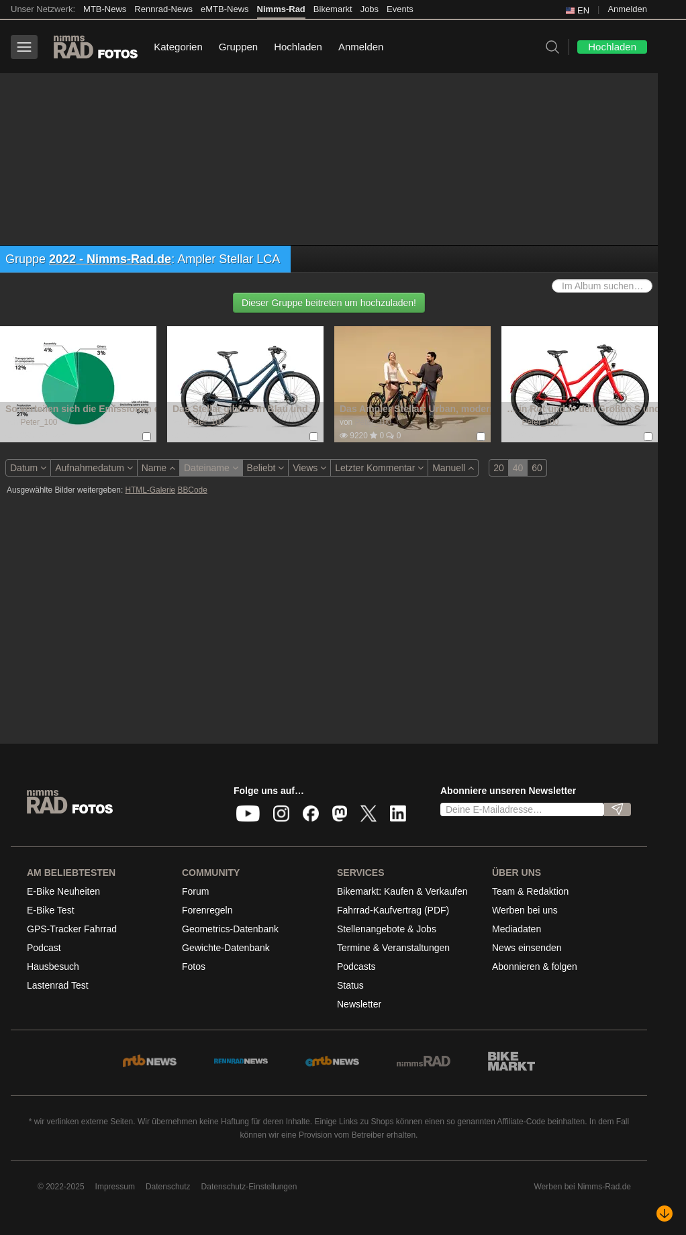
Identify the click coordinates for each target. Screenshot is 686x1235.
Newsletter (359, 1004)
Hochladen (298, 46)
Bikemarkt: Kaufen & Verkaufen (402, 891)
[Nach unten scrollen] (664, 1213)
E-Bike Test (51, 910)
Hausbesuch (53, 966)
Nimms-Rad (281, 9)
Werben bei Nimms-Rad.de (583, 1186)
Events (400, 9)
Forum (195, 891)
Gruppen (238, 46)
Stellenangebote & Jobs (386, 929)
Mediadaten (516, 929)
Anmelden (627, 9)
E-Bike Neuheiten (63, 891)
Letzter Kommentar (379, 467)
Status (350, 985)
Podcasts (356, 966)
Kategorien (178, 46)
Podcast (44, 947)
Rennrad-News (163, 9)
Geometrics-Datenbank (230, 929)
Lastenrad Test (58, 985)
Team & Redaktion (530, 891)
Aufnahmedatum (94, 467)
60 (537, 467)
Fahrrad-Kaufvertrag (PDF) (393, 910)
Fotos (193, 966)
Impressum (115, 1186)
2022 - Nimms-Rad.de (110, 259)
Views (309, 467)
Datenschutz (168, 1186)
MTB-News (104, 9)
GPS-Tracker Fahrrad (72, 929)
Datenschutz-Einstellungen (249, 1186)
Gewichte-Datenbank (226, 947)
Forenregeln (207, 910)
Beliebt (266, 467)
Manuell (453, 467)
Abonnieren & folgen (534, 966)
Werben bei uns (525, 910)
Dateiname (211, 467)
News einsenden (527, 947)
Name (158, 467)
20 (498, 467)
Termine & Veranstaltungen (393, 947)
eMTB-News (225, 9)
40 (518, 467)
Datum (28, 467)
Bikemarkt (332, 9)
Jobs (369, 9)
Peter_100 (38, 422)
